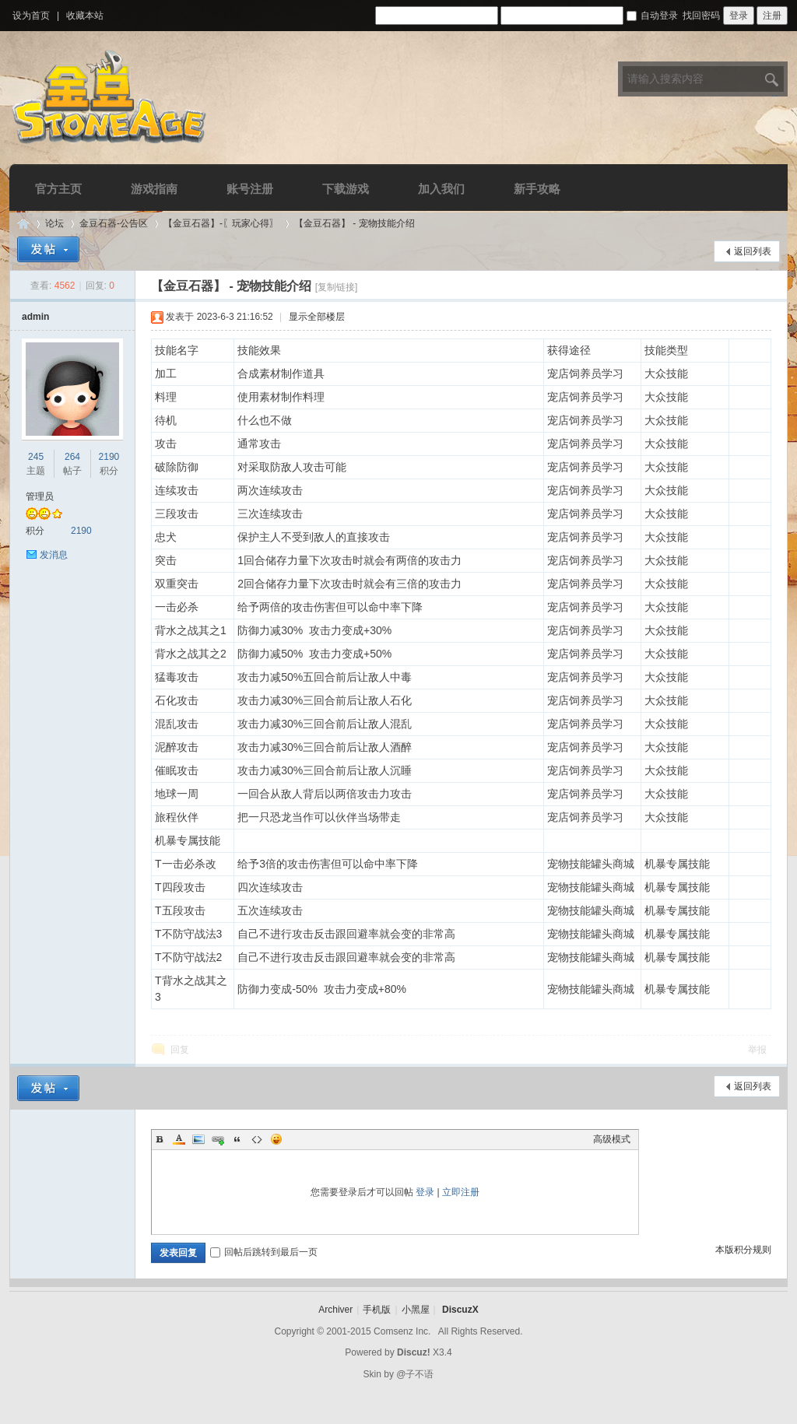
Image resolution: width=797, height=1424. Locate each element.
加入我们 (441, 188)
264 (72, 456)
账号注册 (249, 188)
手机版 (377, 1309)
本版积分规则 (743, 1249)
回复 (179, 1049)
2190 (109, 456)
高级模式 (611, 1139)
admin (35, 316)
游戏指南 (154, 188)
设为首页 (31, 15)
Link (218, 1139)
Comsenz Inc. (402, 1331)
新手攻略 (537, 188)
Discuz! (413, 1352)
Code (257, 1139)
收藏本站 (85, 15)
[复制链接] (336, 287)
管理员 (40, 496)
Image (198, 1139)
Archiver (335, 1309)
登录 (425, 1192)
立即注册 (460, 1192)
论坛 (54, 223)
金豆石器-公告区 (113, 223)
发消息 (54, 554)
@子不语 (415, 1374)
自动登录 (652, 15)
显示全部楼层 (317, 316)
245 (36, 456)
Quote (237, 1139)
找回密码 (701, 15)
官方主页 (58, 188)
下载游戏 (345, 188)
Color (179, 1139)
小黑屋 (416, 1309)
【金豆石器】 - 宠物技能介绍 (354, 223)
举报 (757, 1049)
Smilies (276, 1139)
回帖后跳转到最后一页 (264, 1252)
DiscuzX (460, 1309)
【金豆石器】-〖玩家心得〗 (221, 223)
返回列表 (752, 251)
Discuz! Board (23, 223)
